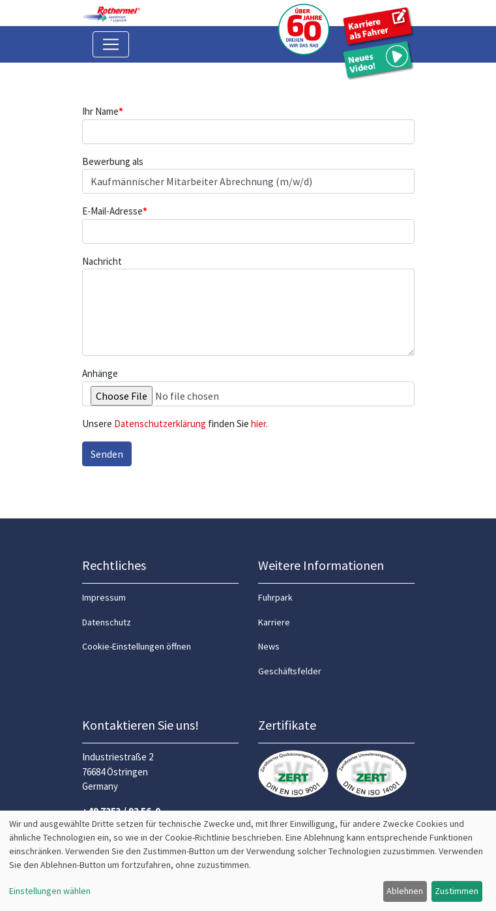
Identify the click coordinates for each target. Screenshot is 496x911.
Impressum (104, 597)
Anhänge (100, 373)
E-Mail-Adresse (114, 211)
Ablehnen (405, 891)
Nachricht (102, 261)
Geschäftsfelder (289, 671)
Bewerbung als (112, 161)
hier (258, 423)
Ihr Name (102, 111)
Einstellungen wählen (50, 891)
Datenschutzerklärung (160, 423)
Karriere (274, 622)
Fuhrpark (275, 597)
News (269, 646)
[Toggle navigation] (111, 44)
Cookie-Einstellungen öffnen (136, 646)
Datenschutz (106, 622)
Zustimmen (456, 891)
